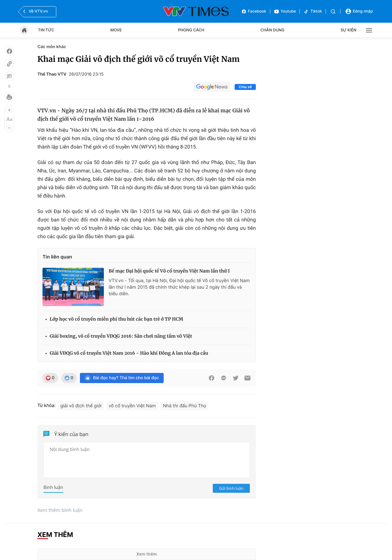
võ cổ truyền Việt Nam (132, 405)
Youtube (285, 11)
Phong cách (191, 30)
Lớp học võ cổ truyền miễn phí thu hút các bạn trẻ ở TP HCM (116, 319)
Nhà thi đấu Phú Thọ (184, 405)
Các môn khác (51, 46)
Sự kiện (348, 30)
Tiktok (312, 11)
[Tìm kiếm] (333, 11)
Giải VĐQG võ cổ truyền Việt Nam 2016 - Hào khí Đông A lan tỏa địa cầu (129, 353)
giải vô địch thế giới (81, 405)
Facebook (253, 11)
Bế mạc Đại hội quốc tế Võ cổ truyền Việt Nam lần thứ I (169, 271)
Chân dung (273, 30)
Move (116, 30)
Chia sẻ (245, 87)
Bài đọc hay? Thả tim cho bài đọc (122, 378)
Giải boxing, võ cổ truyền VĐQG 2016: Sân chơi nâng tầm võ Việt (121, 336)
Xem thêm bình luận (60, 510)
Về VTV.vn (35, 11)
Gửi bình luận (231, 488)
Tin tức (46, 30)
